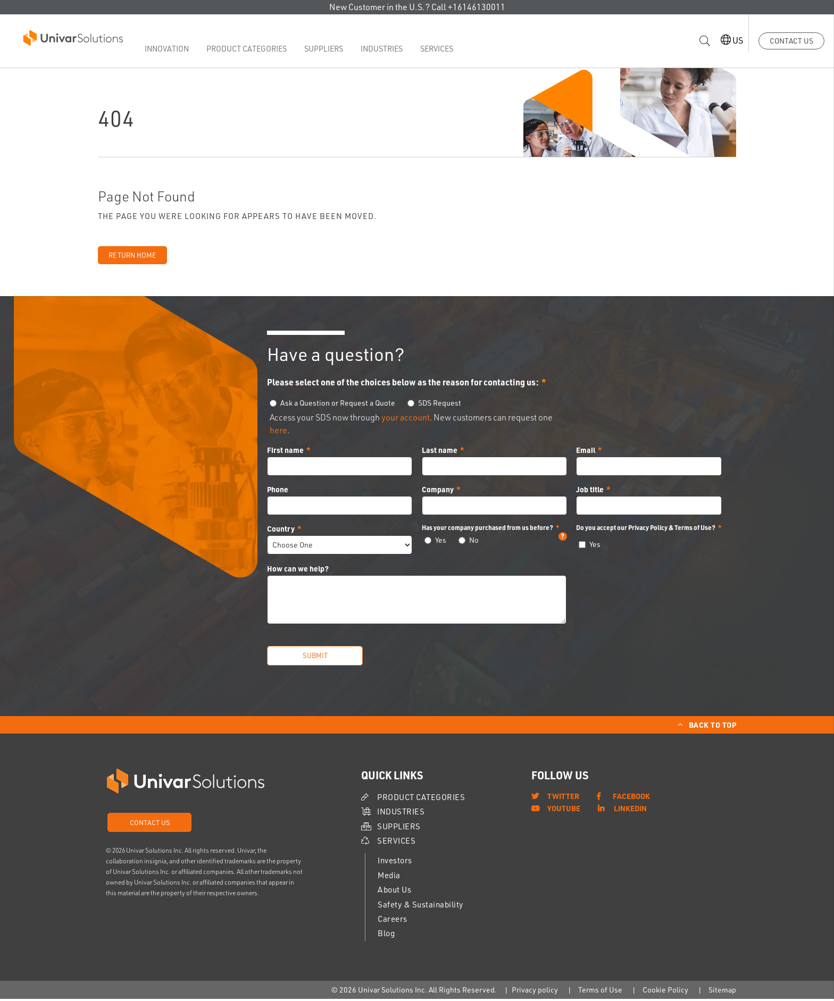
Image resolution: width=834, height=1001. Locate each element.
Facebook (631, 798)
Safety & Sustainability (420, 907)
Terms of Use (600, 991)
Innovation (176, 48)
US (726, 40)
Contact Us (791, 40)
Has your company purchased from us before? (494, 529)
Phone (277, 491)
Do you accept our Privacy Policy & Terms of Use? (645, 529)
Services (442, 48)
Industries (387, 48)
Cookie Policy (665, 991)
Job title (590, 491)
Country (281, 530)
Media (389, 877)
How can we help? (298, 571)
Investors (395, 863)
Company (438, 491)
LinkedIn (630, 810)
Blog (386, 936)
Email (585, 452)
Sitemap (722, 991)
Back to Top (713, 726)
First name (285, 452)
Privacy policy (535, 991)
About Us (394, 892)
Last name (439, 452)
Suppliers (330, 48)
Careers (392, 921)
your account (405, 419)
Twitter (563, 798)
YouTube (563, 810)
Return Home (132, 257)
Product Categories (254, 48)
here (278, 432)
